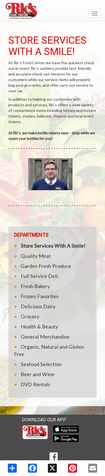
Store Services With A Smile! (53, 246)
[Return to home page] (52, 11)
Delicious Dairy (38, 306)
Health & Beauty (39, 326)
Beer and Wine (37, 374)
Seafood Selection (41, 364)
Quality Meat (36, 256)
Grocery (30, 316)
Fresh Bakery (35, 286)
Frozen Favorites (40, 296)
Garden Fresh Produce (46, 266)
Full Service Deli (39, 276)
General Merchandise (45, 337)
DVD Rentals (35, 384)
